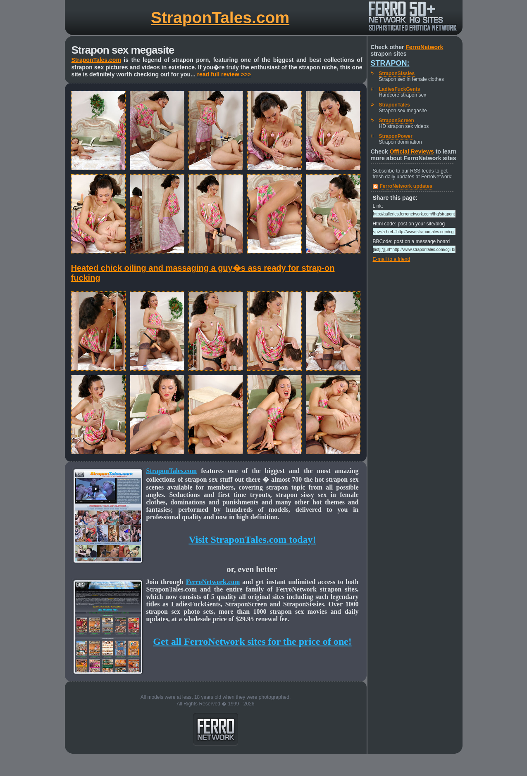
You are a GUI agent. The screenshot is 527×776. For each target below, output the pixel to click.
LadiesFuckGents (399, 89)
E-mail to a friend (391, 259)
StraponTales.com (220, 17)
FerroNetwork (424, 47)
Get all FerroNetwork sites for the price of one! (252, 641)
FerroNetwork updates (406, 186)
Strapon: (390, 63)
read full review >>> (224, 74)
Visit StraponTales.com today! (252, 539)
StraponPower (396, 136)
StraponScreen (396, 120)
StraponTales (394, 105)
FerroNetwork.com (213, 581)
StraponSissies (397, 73)
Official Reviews (411, 151)
